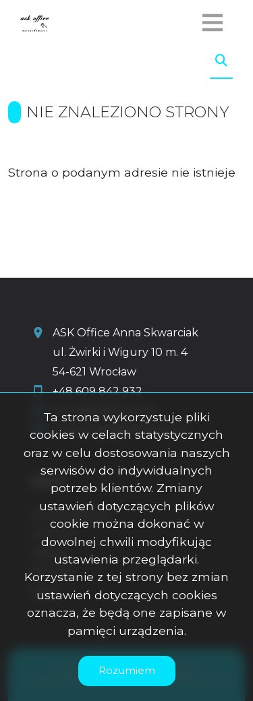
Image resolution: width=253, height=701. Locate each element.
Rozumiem (127, 670)
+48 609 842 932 (97, 391)
